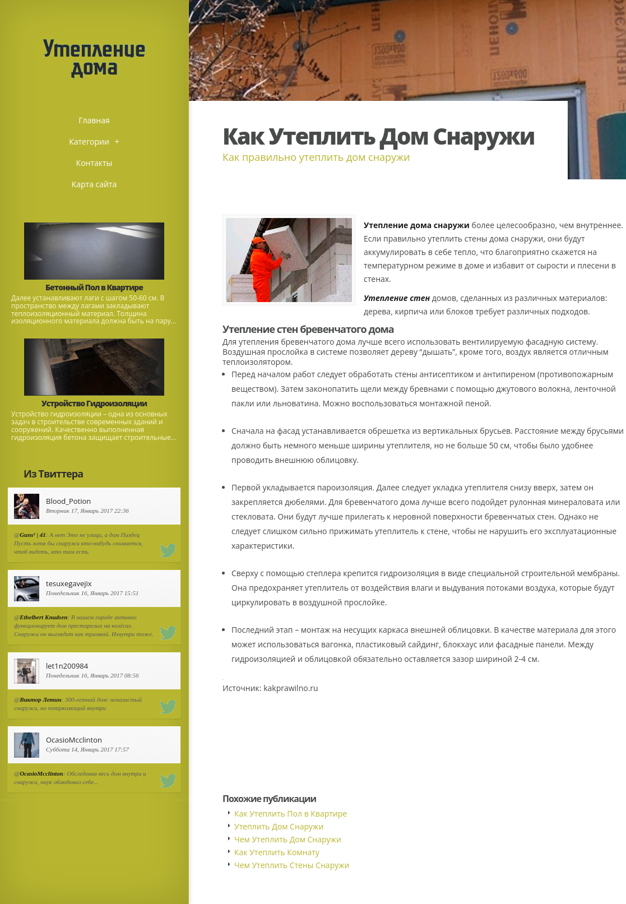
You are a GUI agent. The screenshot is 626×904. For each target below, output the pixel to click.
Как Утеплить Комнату (276, 852)
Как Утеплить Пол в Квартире (290, 813)
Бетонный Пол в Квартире (94, 287)
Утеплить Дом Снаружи (278, 826)
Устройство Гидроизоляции (94, 403)
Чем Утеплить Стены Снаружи (291, 865)
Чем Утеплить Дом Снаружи (287, 839)
